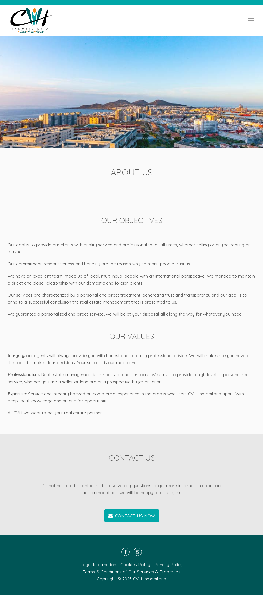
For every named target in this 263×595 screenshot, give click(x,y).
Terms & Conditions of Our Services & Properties (131, 571)
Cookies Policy (135, 564)
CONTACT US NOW (131, 515)
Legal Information (98, 564)
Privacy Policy (169, 564)
